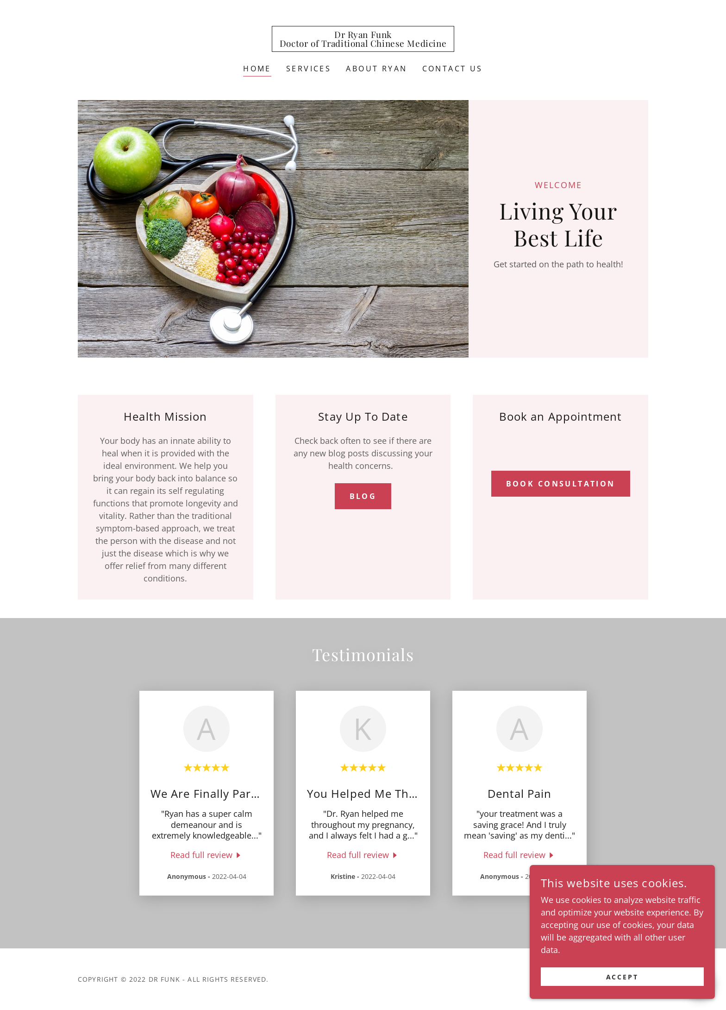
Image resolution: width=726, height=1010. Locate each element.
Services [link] (308, 68)
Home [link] (257, 68)
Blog (363, 496)
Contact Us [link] (452, 68)
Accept (622, 989)
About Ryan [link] (376, 68)
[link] (363, 43)
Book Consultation (560, 484)
